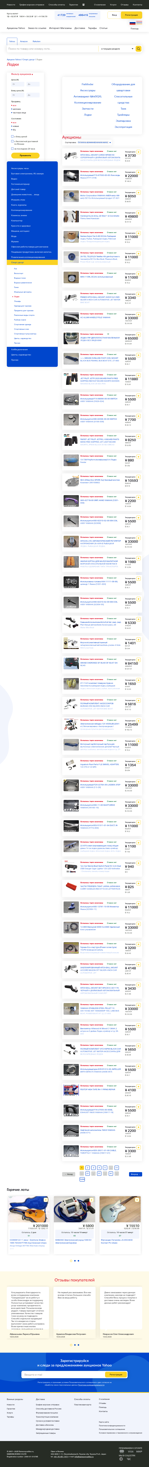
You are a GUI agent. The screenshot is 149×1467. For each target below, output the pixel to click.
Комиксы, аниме (19, 215)
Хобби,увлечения (19, 349)
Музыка (15, 241)
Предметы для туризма (23, 311)
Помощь (135, 28)
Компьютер (16, 220)
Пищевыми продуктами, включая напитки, (31, 252)
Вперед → (135, 1174)
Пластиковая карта (82, 1405)
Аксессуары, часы (20, 168)
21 (87, 1173)
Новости (11, 4)
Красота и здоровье (21, 226)
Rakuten (36, 41)
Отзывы (124, 4)
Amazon (24, 41)
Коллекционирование (21, 210)
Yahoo (12, 41)
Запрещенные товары (46, 1433)
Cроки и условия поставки (47, 1421)
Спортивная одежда (22, 324)
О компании (100, 4)
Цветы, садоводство (22, 338)
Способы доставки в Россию (48, 1409)
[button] (71, 1261)
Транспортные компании (47, 1417)
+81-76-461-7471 (61, 1457)
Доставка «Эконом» (45, 1425)
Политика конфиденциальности (91, 1385)
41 (111, 1173)
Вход (114, 15)
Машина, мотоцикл (20, 231)
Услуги (113, 4)
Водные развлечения (23, 283)
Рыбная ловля (20, 320)
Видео (14, 179)
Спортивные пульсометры (25, 334)
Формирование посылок (47, 1413)
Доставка (79, 28)
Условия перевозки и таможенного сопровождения (120, 1433)
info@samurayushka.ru (84, 1457)
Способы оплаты (57, 4)
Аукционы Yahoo (16, 28)
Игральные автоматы (23, 292)
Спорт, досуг (17, 262)
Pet (15, 269)
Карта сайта (104, 1422)
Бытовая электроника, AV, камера (27, 173)
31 (99, 1173)
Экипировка (123, 120)
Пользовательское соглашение (112, 1429)
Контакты (137, 4)
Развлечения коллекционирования (28, 257)
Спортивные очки (21, 329)
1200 (82, 1179)
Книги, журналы (18, 205)
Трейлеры (123, 114)
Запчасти (87, 108)
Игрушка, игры (18, 200)
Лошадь (17, 301)
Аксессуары (87, 90)
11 (117, 1168)
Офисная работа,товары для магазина (29, 247)
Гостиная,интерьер (20, 184)
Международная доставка (47, 1429)
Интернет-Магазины (60, 28)
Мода (13, 236)
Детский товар (18, 189)
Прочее (17, 343)
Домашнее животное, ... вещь (25, 194)
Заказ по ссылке (37, 28)
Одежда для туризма (22, 306)
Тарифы (92, 28)
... (111, 1168)
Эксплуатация (123, 126)
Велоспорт (18, 273)
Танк (123, 108)
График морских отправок (31, 4)
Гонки (16, 287)
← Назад (69, 1174)
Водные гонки (20, 278)
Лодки (16, 297)
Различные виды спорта (24, 315)
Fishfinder (88, 84)
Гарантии (73, 4)
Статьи (103, 28)
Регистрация (131, 15)
